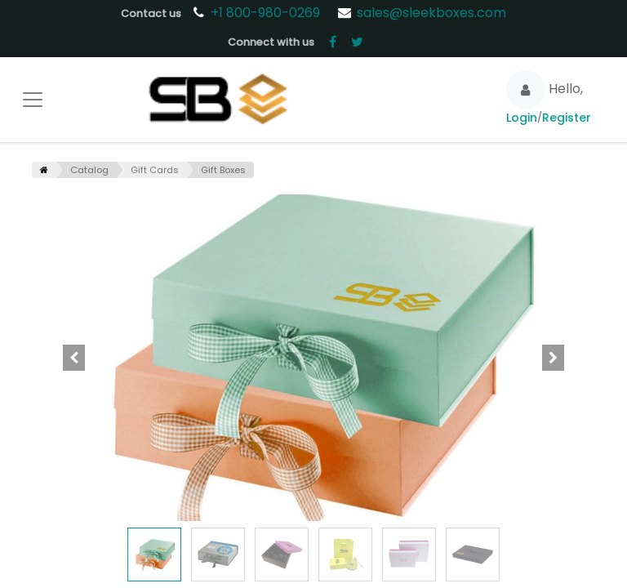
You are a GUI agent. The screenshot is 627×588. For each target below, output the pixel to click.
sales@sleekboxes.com (431, 12)
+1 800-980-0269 (267, 12)
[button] (74, 357)
